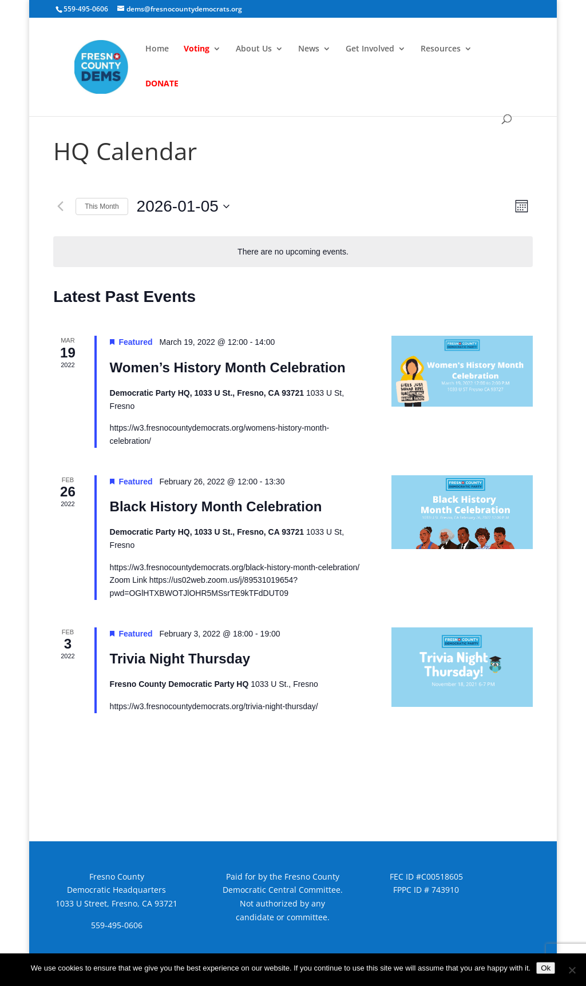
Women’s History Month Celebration (228, 367)
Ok (546, 968)
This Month (101, 206)
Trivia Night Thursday (180, 658)
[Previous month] (60, 206)
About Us (254, 49)
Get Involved (370, 49)
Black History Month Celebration (216, 506)
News (308, 49)
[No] (571, 970)
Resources (441, 49)
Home (157, 49)
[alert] (293, 252)
